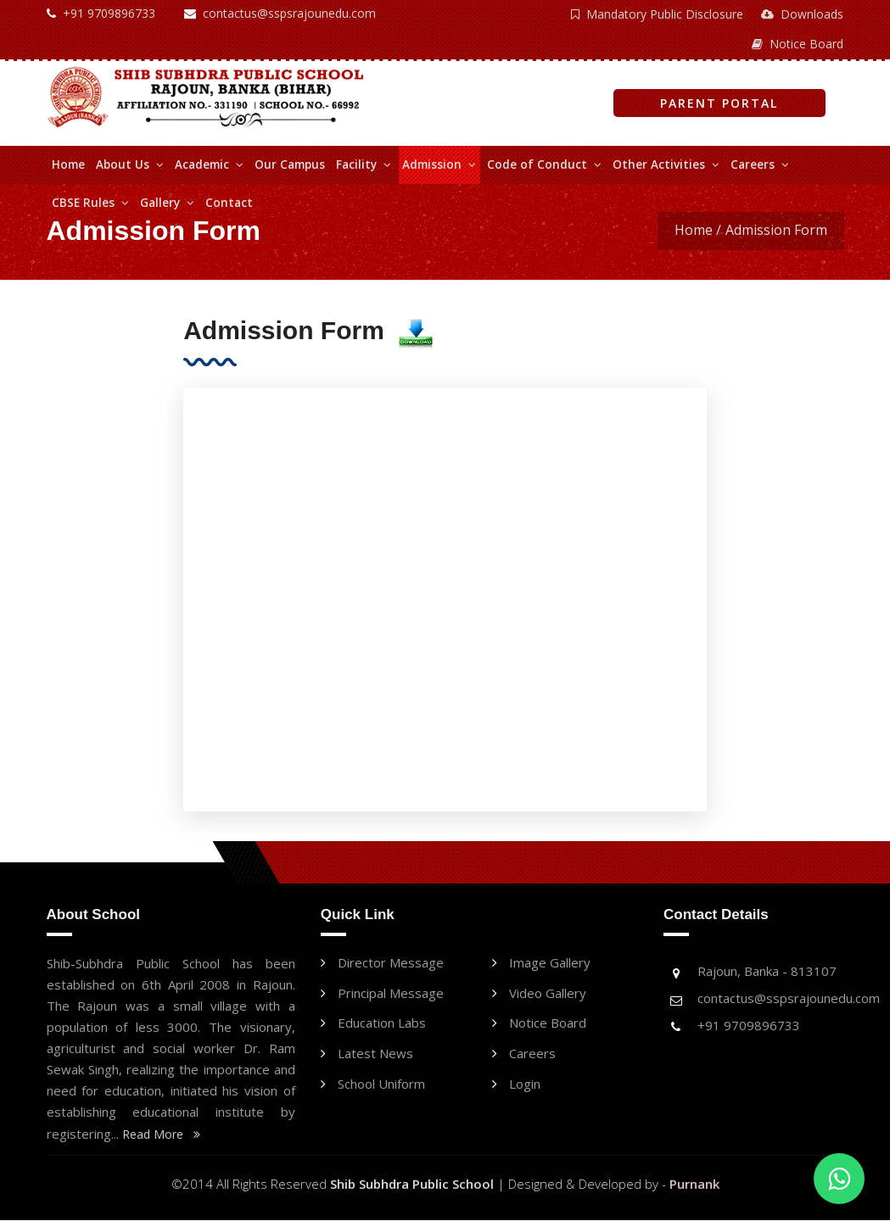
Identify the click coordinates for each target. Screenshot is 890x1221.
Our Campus (290, 164)
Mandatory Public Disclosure (659, 14)
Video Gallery (547, 994)
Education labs (382, 1026)
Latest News (375, 1057)
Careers (759, 164)
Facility (363, 164)
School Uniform (381, 1088)
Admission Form (776, 229)
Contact (229, 202)
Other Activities (666, 164)
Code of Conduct (544, 164)
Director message (391, 963)
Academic (209, 164)
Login (524, 1088)
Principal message (391, 994)
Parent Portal (719, 103)
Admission (439, 164)
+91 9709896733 (101, 13)
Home (68, 164)
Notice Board (798, 44)
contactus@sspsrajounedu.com (280, 13)
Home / (697, 229)
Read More (161, 1135)
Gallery (167, 202)
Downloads (803, 14)
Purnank (694, 1184)
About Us (130, 164)
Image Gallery (550, 963)
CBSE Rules (90, 202)
